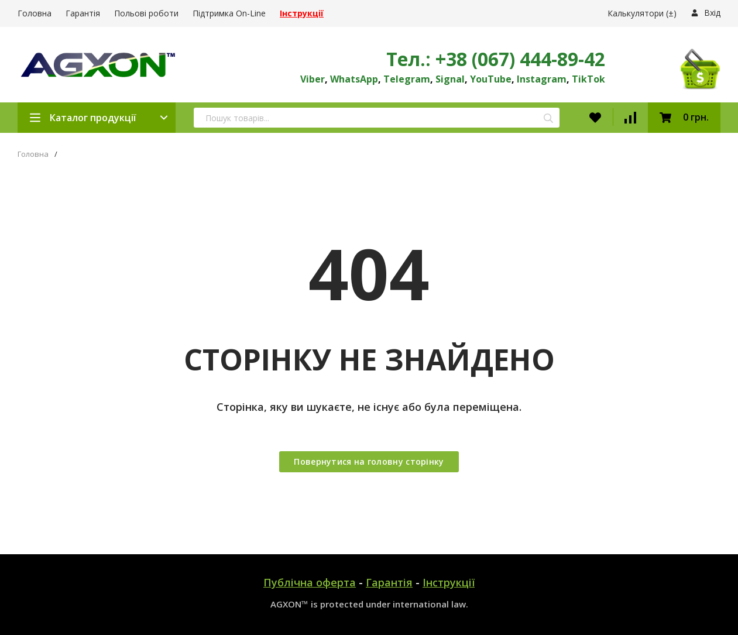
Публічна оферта (309, 582)
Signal (450, 79)
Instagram (542, 79)
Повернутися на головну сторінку (369, 461)
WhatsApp (354, 79)
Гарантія (83, 13)
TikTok (588, 79)
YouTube (491, 79)
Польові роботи (146, 13)
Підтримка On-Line (229, 13)
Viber (312, 79)
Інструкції (449, 582)
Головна (35, 13)
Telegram (406, 79)
